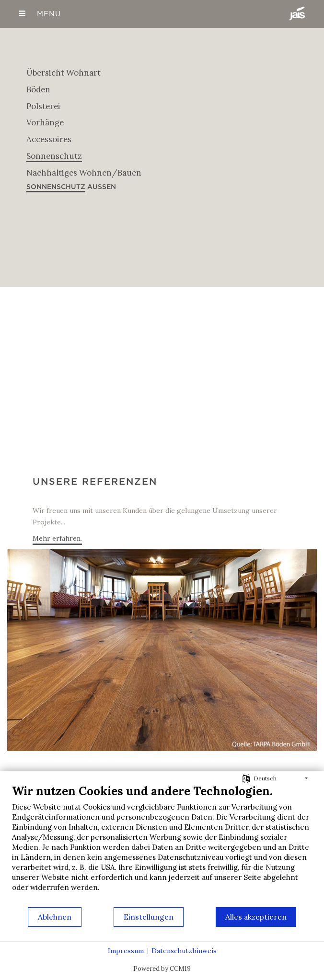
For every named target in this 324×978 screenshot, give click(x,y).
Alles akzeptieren (256, 917)
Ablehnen (54, 917)
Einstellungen (149, 917)
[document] (162, 845)
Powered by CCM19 (162, 969)
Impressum (126, 950)
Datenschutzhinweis (184, 950)
